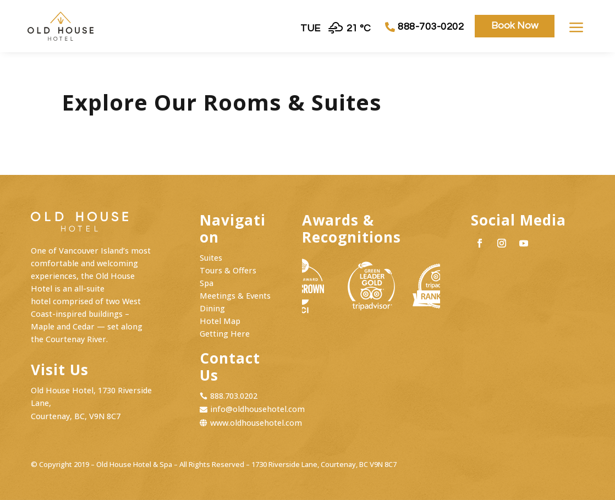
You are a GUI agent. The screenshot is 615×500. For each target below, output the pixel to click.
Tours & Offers (228, 270)
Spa (206, 283)
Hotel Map (220, 321)
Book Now (514, 25)
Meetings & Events (235, 295)
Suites (211, 257)
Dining (212, 308)
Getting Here (225, 333)
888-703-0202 (431, 26)
